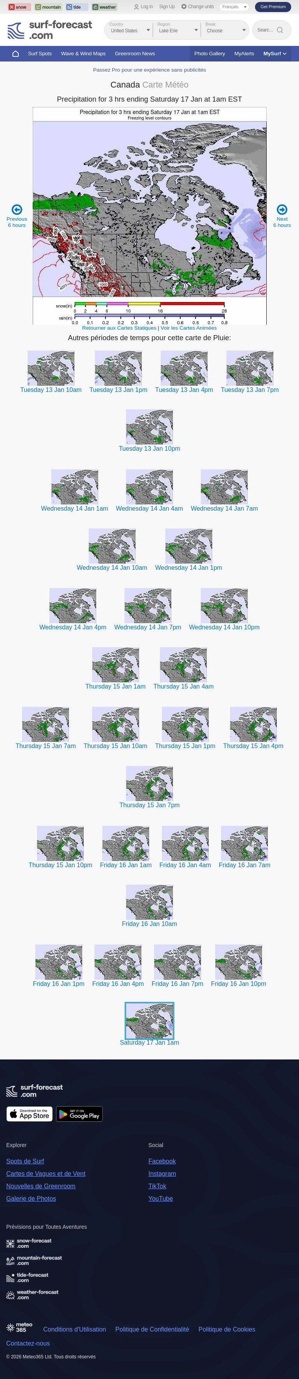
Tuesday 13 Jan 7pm (250, 389)
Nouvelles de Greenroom (41, 1186)
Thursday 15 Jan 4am (183, 686)
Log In (147, 6)
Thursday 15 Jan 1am (115, 686)
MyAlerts (244, 53)
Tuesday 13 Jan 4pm (184, 389)
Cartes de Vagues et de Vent (45, 1173)
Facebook (162, 1161)
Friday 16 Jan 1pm (59, 983)
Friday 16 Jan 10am (149, 924)
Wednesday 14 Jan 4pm (72, 627)
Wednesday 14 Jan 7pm (147, 627)
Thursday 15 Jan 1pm (185, 746)
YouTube (160, 1198)
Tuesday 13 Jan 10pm (149, 448)
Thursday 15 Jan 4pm (253, 746)
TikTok (157, 1186)
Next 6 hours (282, 216)
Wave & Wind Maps (83, 53)
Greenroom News (135, 53)
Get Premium (273, 6)
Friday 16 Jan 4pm (118, 983)
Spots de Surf (25, 1161)
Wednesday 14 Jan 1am (74, 508)
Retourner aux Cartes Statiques (119, 328)
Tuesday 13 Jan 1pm (119, 389)
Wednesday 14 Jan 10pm (224, 627)
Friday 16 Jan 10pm (238, 983)
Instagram (162, 1173)
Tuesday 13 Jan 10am (51, 389)
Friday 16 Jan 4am (185, 865)
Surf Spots (40, 53)
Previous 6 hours (17, 216)
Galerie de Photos (31, 1198)
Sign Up (167, 6)
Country (116, 24)
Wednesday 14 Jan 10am (112, 567)
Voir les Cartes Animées (189, 328)
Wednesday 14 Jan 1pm (188, 567)
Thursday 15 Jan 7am (46, 746)
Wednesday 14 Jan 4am (149, 508)
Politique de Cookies (227, 1329)
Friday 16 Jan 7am (245, 865)
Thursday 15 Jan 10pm (60, 865)
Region (164, 24)
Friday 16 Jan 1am (126, 865)
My (275, 53)
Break (211, 24)
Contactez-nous (28, 1343)
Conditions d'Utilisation (74, 1329)
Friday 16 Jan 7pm (178, 983)
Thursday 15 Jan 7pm (150, 805)
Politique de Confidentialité (152, 1329)
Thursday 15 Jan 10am (116, 746)
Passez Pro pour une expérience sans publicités (149, 70)
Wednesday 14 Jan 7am (224, 508)
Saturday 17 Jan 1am (149, 1042)
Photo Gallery (209, 53)
